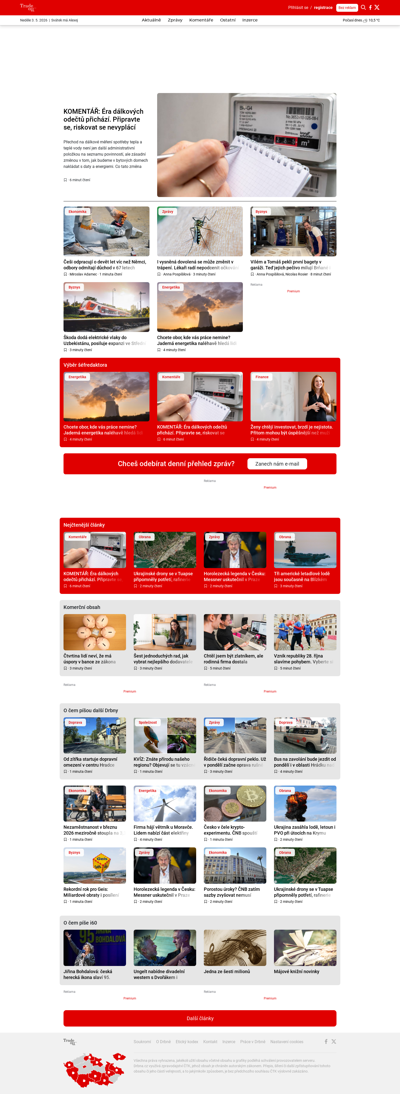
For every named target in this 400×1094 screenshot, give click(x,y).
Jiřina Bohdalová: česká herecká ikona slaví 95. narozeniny (88, 974)
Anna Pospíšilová (177, 274)
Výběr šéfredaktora (85, 365)
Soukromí (142, 1041)
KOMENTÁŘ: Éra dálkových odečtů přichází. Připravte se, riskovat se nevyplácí (103, 119)
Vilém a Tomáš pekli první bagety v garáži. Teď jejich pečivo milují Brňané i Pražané (291, 264)
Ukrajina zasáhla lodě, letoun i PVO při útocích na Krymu (304, 829)
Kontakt (210, 1041)
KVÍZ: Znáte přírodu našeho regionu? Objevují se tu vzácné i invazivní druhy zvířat (165, 761)
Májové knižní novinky (296, 971)
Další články (200, 1018)
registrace (323, 7)
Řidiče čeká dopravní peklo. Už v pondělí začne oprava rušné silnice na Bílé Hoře (235, 761)
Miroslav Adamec (83, 274)
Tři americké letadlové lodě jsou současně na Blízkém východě (302, 576)
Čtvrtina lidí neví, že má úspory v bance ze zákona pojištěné (90, 658)
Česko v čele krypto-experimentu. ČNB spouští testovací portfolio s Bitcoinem (235, 829)
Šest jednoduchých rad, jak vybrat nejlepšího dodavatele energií (163, 658)
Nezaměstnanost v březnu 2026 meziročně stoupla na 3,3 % (95, 829)
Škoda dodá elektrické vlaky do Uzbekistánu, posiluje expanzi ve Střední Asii (105, 340)
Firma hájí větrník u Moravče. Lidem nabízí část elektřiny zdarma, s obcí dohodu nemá (163, 829)
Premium (293, 291)
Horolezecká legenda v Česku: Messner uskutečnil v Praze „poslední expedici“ (235, 576)
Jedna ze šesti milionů (227, 971)
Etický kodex (187, 1041)
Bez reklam (347, 8)
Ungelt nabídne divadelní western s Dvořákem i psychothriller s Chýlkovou (161, 974)
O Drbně (163, 1041)
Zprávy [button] (175, 20)
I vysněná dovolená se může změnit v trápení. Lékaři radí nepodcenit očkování (198, 264)
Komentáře (201, 20)
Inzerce (250, 20)
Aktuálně (151, 20)
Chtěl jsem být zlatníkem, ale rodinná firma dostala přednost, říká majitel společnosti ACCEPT (233, 658)
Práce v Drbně (252, 1041)
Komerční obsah (82, 607)
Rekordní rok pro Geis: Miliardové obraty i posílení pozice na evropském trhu (91, 891)
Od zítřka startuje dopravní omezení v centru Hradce (90, 761)
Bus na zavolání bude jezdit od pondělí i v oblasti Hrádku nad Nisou (305, 761)
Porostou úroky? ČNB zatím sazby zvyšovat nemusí (232, 891)
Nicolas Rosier (296, 274)
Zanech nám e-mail (277, 464)
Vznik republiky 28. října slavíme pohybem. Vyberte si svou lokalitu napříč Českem (303, 658)
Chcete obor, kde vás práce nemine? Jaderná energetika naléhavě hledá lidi (197, 340)
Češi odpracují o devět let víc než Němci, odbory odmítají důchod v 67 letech (105, 264)
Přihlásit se (298, 7)
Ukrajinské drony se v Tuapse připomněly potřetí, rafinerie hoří (163, 576)
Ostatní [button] (227, 20)
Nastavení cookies (286, 1041)
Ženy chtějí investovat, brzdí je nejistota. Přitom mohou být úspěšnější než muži (292, 429)
